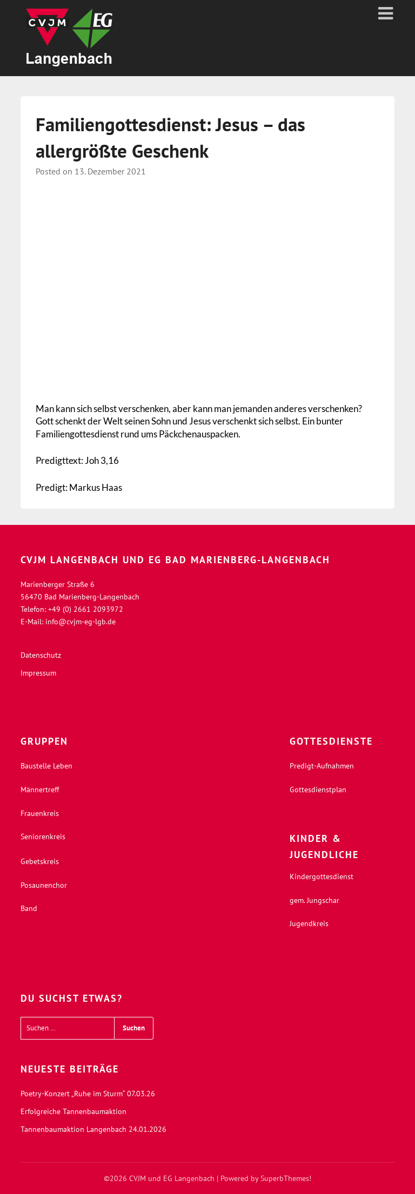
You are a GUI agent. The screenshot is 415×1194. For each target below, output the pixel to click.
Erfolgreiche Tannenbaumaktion (73, 1111)
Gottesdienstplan (318, 789)
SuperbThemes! (285, 1178)
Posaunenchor (44, 885)
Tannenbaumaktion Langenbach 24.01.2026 (93, 1129)
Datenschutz (41, 655)
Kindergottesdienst (321, 876)
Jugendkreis (309, 923)
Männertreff (40, 789)
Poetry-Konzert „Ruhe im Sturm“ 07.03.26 (88, 1093)
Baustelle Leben (46, 766)
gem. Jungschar (314, 900)
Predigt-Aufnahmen (322, 766)
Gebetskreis (40, 861)
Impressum (38, 673)
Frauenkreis (40, 813)
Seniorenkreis (43, 836)
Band (29, 908)
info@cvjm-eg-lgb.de (80, 621)
